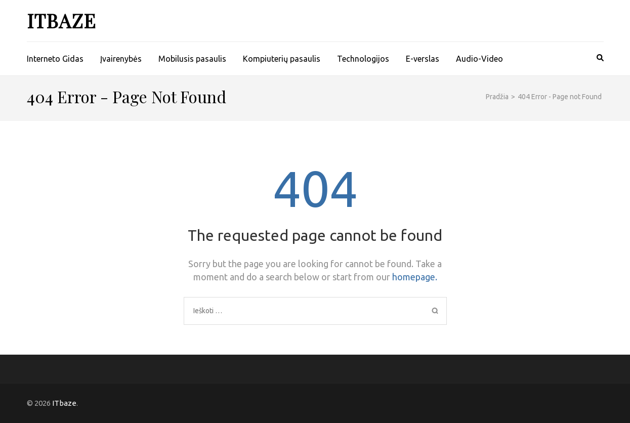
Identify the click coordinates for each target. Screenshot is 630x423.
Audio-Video (479, 58)
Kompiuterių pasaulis (281, 58)
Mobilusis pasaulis (192, 58)
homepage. (414, 277)
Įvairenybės (121, 58)
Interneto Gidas (55, 58)
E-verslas (422, 58)
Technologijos (363, 58)
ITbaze (61, 20)
